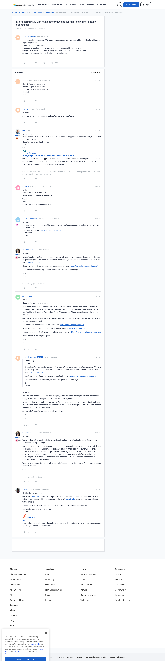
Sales (47, 595)
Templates (119, 595)
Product (48, 574)
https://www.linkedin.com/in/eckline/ (86, 332)
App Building (15, 589)
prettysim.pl (31, 153)
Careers (13, 615)
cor (23, 130)
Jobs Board (49, 13)
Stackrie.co (36, 496)
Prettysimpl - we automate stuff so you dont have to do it (48, 155)
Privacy (70, 657)
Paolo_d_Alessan (29, 36)
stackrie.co (31, 517)
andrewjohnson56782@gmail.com (52, 230)
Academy (90, 5)
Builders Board (37, 13)
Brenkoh (25, 109)
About (12, 610)
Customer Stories (88, 595)
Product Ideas (70, 5)
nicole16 (25, 186)
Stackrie (25, 489)
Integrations (15, 579)
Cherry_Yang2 (27, 250)
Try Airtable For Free (19, 635)
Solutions (49, 569)
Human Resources (53, 589)
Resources (120, 569)
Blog (12, 620)
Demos (83, 589)
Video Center (86, 584)
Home (14, 13)
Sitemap (60, 657)
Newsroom (15, 630)
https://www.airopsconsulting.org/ (84, 266)
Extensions (15, 584)
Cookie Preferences (117, 657)
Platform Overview (18, 574)
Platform (14, 569)
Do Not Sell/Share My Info (96, 657)
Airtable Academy (88, 574)
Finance (48, 600)
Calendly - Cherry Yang (36, 262)
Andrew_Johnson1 (29, 218)
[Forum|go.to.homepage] (23, 4)
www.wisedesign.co (77, 328)
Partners (119, 574)
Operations (50, 584)
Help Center (101, 5)
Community (23, 13)
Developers (120, 584)
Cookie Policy (35, 653)
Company (14, 605)
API (51, 657)
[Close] (46, 641)
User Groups (57, 5)
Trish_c (25, 80)
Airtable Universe (122, 600)
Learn (83, 569)
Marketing (49, 579)
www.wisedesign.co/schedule (72, 324)
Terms (79, 657)
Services (119, 579)
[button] (131, 4)
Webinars (84, 600)
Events (81, 5)
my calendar (70, 499)
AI (11, 595)
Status (13, 625)
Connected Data (17, 600)
